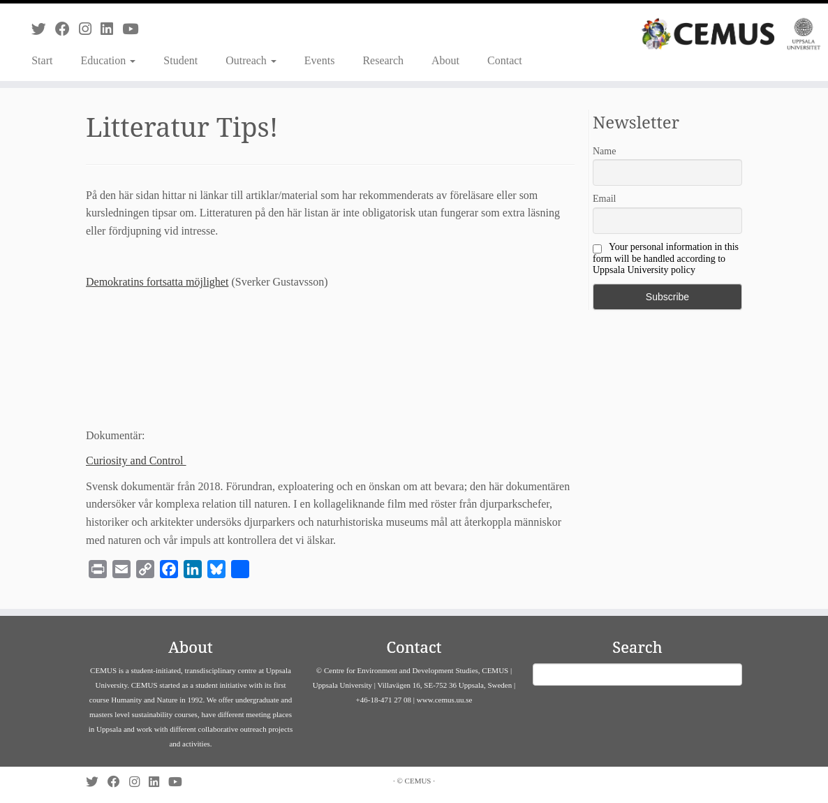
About (445, 60)
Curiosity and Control (136, 460)
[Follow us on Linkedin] (111, 29)
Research (383, 60)
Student (180, 60)
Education (107, 60)
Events (319, 60)
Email (604, 198)
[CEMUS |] (731, 33)
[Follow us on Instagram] (90, 29)
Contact (504, 60)
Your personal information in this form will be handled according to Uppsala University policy (666, 258)
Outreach (251, 60)
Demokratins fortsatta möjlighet (157, 282)
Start (41, 60)
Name (604, 151)
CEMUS (418, 780)
